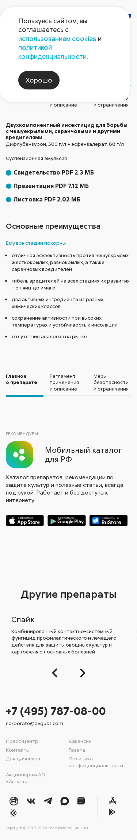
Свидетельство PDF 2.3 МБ (54, 172)
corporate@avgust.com (34, 723)
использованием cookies (57, 39)
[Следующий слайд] (80, 673)
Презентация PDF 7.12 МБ (51, 185)
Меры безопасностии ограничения (111, 382)
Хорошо (39, 80)
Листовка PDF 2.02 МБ (47, 199)
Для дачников (23, 758)
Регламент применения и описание (64, 382)
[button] (57, 673)
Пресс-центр (22, 741)
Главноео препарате (21, 379)
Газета (77, 750)
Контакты (18, 750)
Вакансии (80, 741)
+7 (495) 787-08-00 (56, 710)
